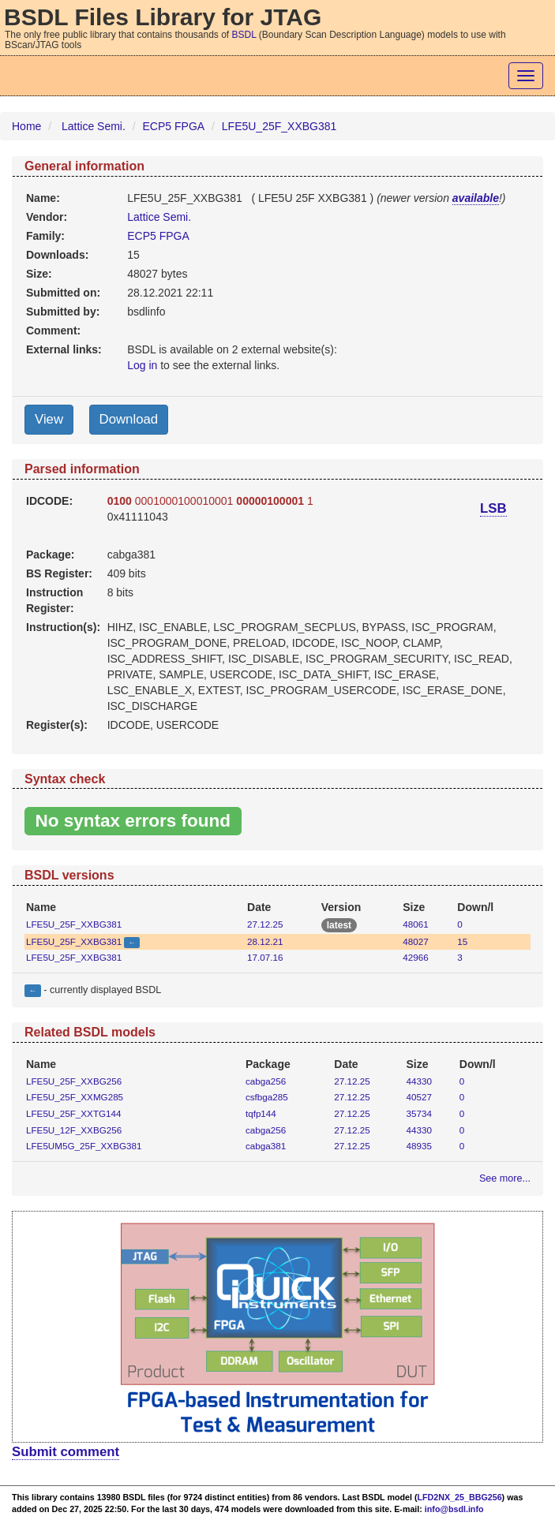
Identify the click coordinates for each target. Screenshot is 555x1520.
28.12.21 (265, 941)
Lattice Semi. (94, 126)
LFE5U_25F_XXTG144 (74, 1113)
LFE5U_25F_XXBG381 (279, 126)
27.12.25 (265, 924)
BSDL (244, 34)
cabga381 (266, 1146)
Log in (142, 365)
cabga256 (266, 1081)
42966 (415, 957)
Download (129, 419)
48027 (415, 941)
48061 (415, 924)
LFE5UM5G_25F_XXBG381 (83, 1146)
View (49, 419)
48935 (419, 1146)
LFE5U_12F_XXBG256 (74, 1130)
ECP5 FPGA (174, 126)
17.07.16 (265, 957)
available (475, 198)
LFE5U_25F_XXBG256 (74, 1081)
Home (26, 126)
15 (462, 941)
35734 (419, 1113)
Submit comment (65, 1451)
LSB (493, 508)
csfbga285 (267, 1097)
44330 (419, 1081)
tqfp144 (261, 1113)
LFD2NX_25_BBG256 (460, 1497)
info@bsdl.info (454, 1509)
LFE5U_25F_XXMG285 (74, 1097)
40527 (419, 1097)
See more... (505, 1178)
